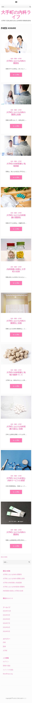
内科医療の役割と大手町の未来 (13, 591)
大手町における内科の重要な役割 (14, 578)
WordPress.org (8, 674)
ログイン (6, 661)
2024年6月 (6, 627)
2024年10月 (7, 611)
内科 (12, 58)
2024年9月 (6, 615)
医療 (15, 58)
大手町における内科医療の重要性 (14, 587)
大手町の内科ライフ (16, 14)
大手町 (20, 58)
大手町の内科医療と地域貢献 (12, 582)
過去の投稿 (4, 557)
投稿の (6, 665)
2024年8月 (6, 619)
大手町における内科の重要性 (12, 574)
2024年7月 (6, 623)
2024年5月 (6, 631)
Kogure (21, 50)
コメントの (8, 670)
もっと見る (16, 74)
